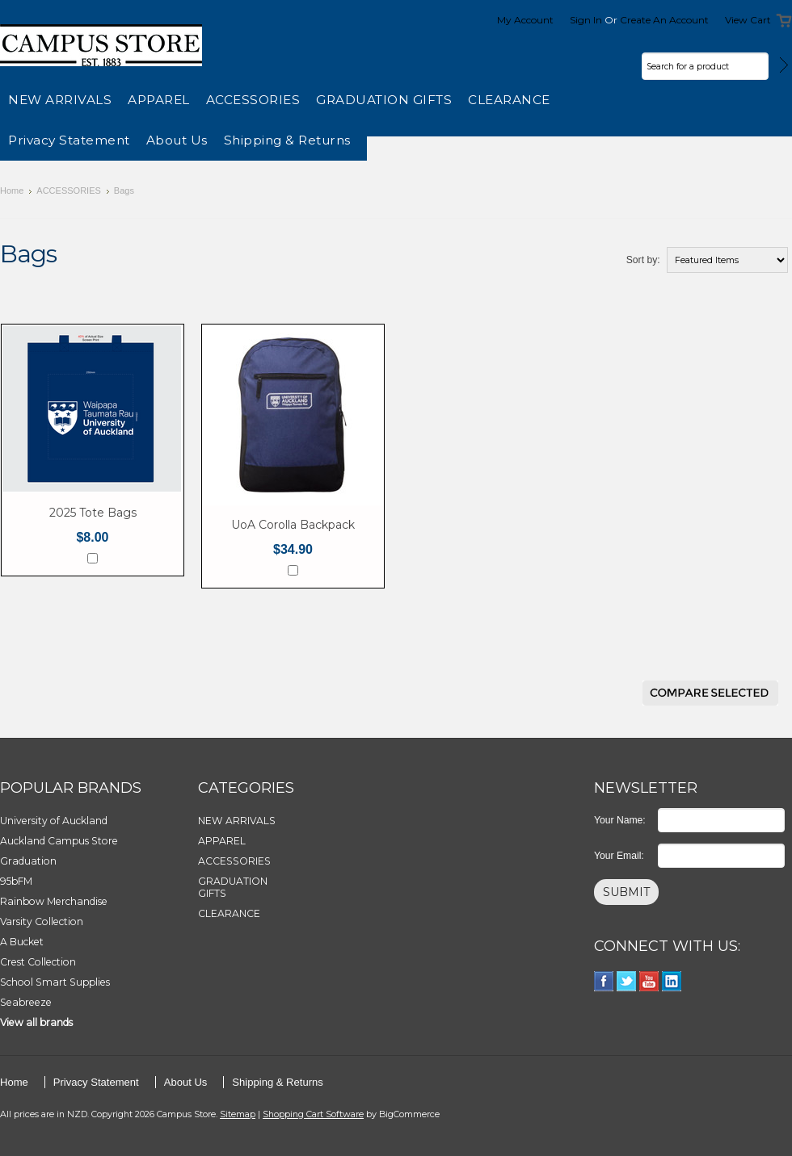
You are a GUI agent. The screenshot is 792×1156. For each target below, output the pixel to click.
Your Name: (620, 820)
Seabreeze (26, 1002)
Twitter (627, 981)
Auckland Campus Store (59, 841)
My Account (525, 20)
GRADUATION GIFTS (384, 99)
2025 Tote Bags (93, 512)
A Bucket (22, 942)
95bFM (16, 881)
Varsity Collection (41, 921)
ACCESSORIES (253, 99)
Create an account (664, 20)
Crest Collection (38, 962)
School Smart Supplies (55, 982)
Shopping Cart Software (313, 1114)
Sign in (586, 20)
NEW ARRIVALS (60, 99)
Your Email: (619, 855)
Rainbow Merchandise (53, 901)
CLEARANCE (509, 99)
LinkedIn (672, 981)
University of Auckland (53, 821)
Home (11, 190)
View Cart (748, 20)
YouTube (649, 981)
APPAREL (159, 99)
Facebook (604, 981)
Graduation (28, 861)
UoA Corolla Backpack (293, 524)
